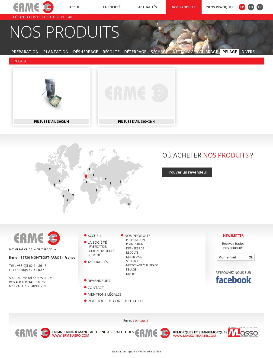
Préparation (25, 51)
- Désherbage (134, 248)
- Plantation (134, 244)
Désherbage (85, 51)
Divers (248, 51)
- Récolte (131, 253)
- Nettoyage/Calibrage (141, 265)
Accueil (75, 7)
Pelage (229, 51)
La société (111, 7)
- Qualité (94, 255)
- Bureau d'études (101, 251)
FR (242, 7)
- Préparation (135, 240)
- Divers (130, 274)
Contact (96, 287)
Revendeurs (99, 280)
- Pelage (130, 269)
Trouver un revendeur (187, 172)
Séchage (159, 51)
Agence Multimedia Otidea (144, 351)
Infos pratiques (219, 7)
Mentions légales (105, 294)
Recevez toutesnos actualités (233, 245)
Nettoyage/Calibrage (195, 51)
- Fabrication (97, 246)
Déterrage (135, 51)
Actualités (147, 7)
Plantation (55, 51)
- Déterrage (133, 257)
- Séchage (132, 261)
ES (259, 7)
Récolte (111, 51)
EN (251, 7)
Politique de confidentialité (116, 301)
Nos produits (184, 7)
